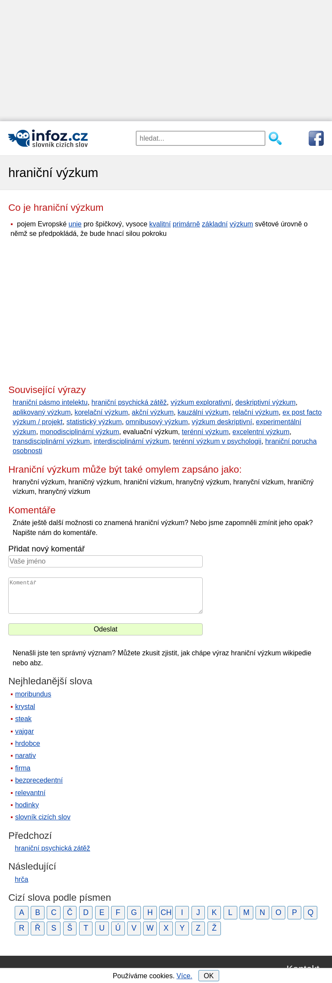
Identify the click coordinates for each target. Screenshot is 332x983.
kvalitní (160, 224)
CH (165, 912)
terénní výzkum (205, 431)
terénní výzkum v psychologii (217, 441)
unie (74, 224)
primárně (186, 224)
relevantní (30, 792)
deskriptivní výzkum (265, 402)
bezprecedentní (39, 780)
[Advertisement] (166, 60)
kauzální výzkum (203, 412)
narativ (25, 755)
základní (215, 224)
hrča (21, 879)
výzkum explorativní (201, 402)
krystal (25, 706)
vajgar (24, 731)
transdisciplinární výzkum (51, 441)
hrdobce (27, 743)
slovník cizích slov (42, 817)
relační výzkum (256, 412)
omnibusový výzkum (157, 421)
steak (23, 718)
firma (23, 768)
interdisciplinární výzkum (131, 441)
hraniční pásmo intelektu (50, 402)
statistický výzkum (94, 421)
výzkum (241, 224)
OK (209, 976)
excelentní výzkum (261, 431)
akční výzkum (153, 412)
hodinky (27, 805)
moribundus (33, 694)
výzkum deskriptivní (222, 421)
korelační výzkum (101, 412)
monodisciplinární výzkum (79, 431)
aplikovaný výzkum (41, 412)
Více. (184, 976)
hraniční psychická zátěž (129, 402)
